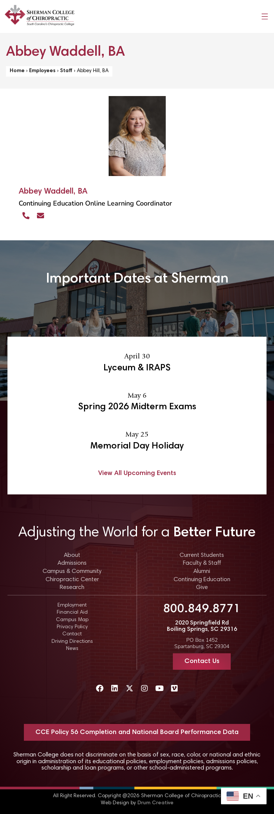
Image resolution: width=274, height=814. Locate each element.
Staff (66, 71)
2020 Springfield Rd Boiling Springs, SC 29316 (202, 626)
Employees (42, 71)
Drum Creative (155, 803)
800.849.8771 (202, 609)
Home (17, 71)
